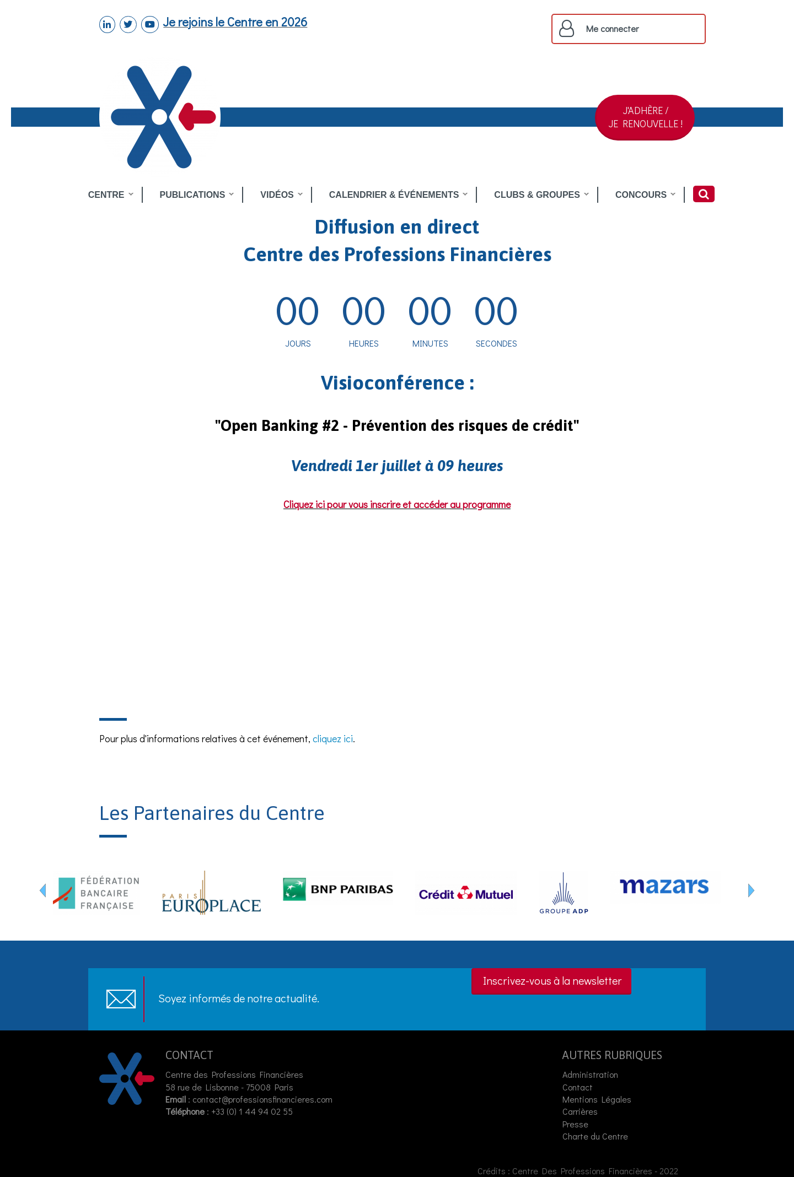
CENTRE (106, 195)
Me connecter (612, 28)
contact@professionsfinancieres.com (262, 1099)
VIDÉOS (276, 195)
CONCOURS (641, 195)
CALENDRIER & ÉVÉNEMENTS (394, 195)
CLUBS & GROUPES (537, 195)
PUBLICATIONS (192, 195)
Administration (590, 1074)
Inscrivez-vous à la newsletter (552, 980)
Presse (575, 1124)
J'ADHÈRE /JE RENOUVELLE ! (646, 117)
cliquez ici (333, 738)
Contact (577, 1087)
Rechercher (704, 194)
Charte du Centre (596, 1136)
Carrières (580, 1111)
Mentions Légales (596, 1099)
